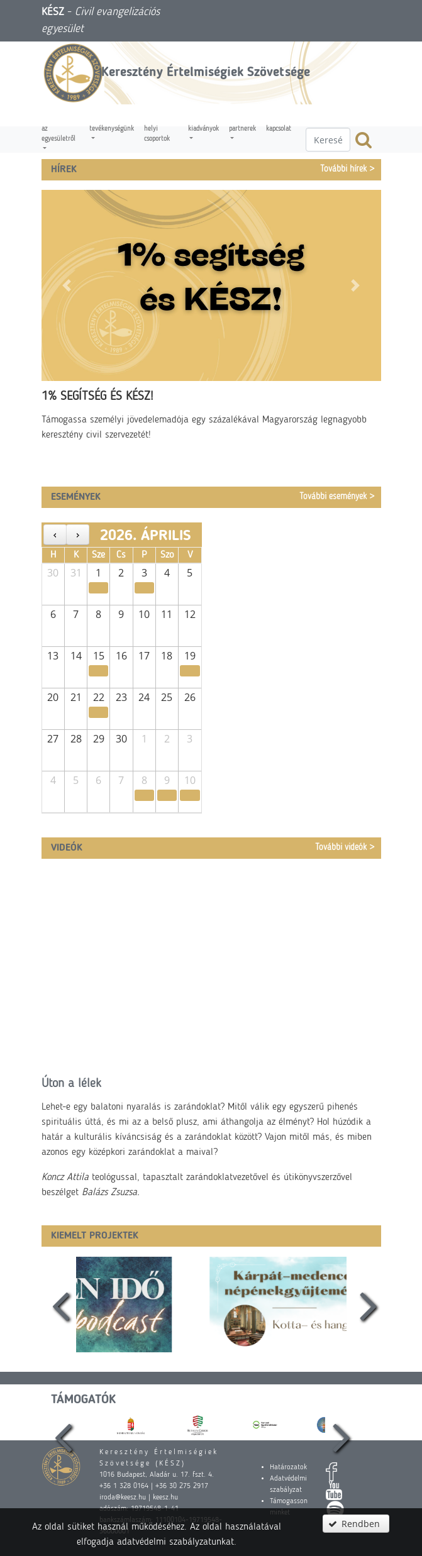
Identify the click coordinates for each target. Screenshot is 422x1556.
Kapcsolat (278, 129)
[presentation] (57, 1304)
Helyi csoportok (157, 134)
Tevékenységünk (111, 129)
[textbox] (328, 140)
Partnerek (242, 129)
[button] (67, 285)
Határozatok (288, 1467)
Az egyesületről (58, 134)
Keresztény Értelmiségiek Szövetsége (205, 72)
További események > (337, 496)
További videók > (345, 847)
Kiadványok (203, 129)
